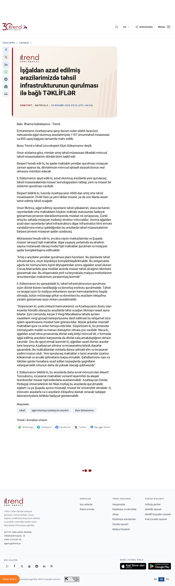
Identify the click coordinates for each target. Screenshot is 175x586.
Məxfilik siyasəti (153, 509)
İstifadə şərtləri (153, 504)
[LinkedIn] (44, 566)
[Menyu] (164, 27)
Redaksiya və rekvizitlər (124, 509)
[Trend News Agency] (13, 502)
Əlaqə (115, 514)
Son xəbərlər (86, 504)
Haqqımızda (118, 504)
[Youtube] (29, 566)
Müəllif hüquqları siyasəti (158, 514)
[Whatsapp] (7, 566)
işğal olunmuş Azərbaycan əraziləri (50, 410)
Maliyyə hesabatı (121, 529)
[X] (22, 566)
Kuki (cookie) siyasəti (156, 519)
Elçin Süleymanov (84, 410)
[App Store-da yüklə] (133, 566)
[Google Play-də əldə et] (159, 566)
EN (155, 579)
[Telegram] (37, 566)
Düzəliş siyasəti (120, 524)
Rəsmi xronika (87, 509)
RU (167, 579)
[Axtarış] (116, 27)
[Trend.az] (15, 27)
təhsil (22, 410)
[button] (6, 50)
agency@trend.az (12, 543)
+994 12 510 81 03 (12, 539)
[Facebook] (14, 566)
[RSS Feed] (51, 566)
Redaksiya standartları (124, 519)
